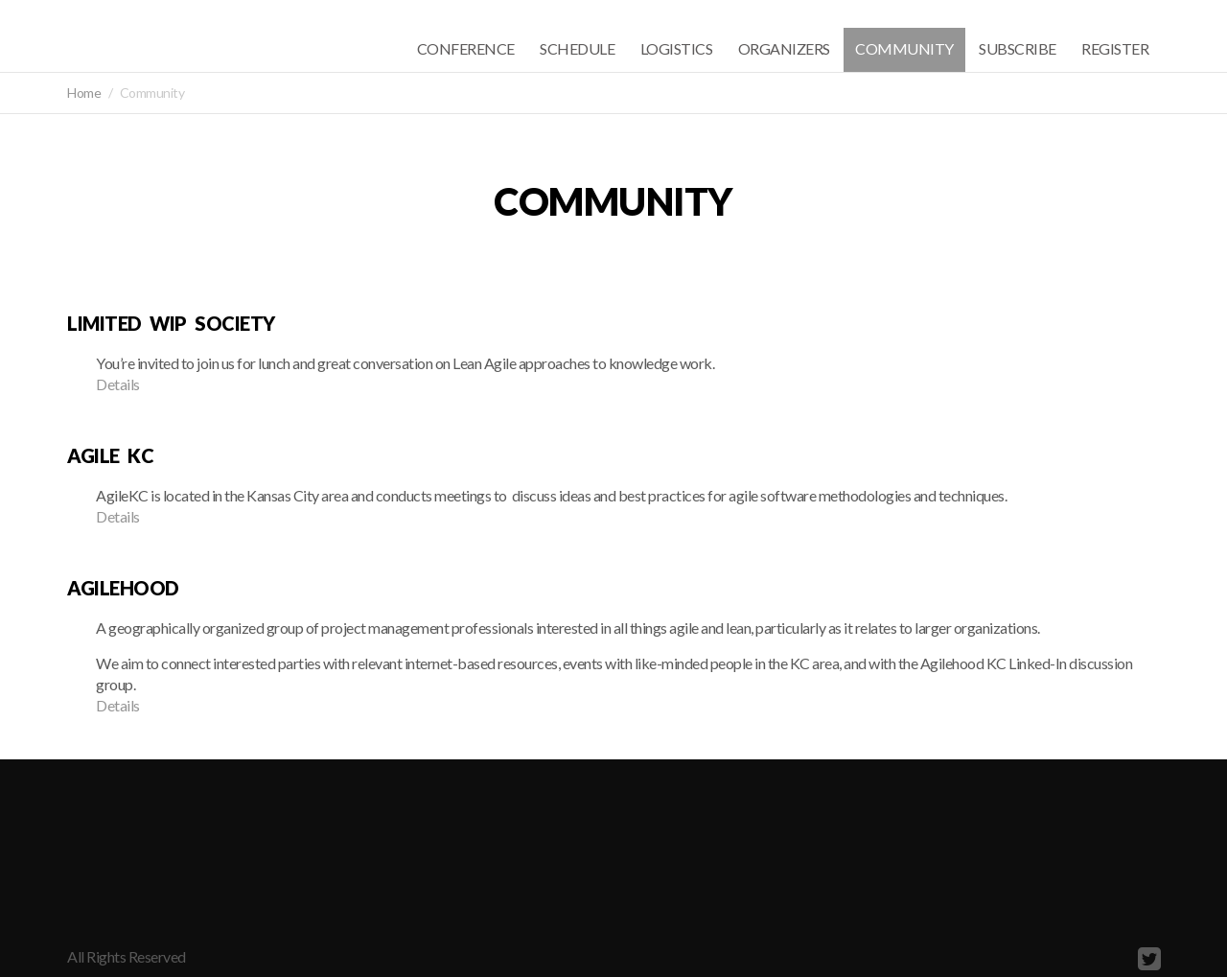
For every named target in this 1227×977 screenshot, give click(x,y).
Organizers (784, 48)
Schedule (577, 48)
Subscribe (1017, 48)
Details (118, 384)
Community (904, 48)
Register (1114, 48)
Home (84, 92)
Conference (466, 48)
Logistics (676, 48)
